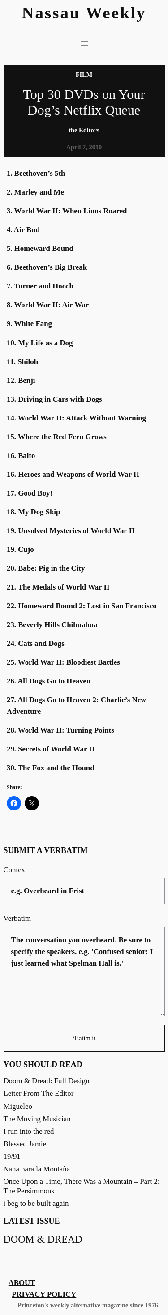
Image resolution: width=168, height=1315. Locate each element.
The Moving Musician (37, 1119)
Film (84, 74)
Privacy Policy (44, 1294)
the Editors (84, 130)
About (22, 1282)
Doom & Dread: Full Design (47, 1081)
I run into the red (29, 1131)
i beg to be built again (36, 1203)
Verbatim (17, 918)
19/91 (12, 1156)
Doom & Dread (43, 1239)
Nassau (51, 13)
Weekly (116, 13)
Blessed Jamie (25, 1144)
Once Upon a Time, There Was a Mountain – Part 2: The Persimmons (82, 1186)
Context (15, 869)
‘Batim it (84, 1038)
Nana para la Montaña (37, 1169)
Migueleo (18, 1106)
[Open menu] (84, 43)
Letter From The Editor (39, 1093)
